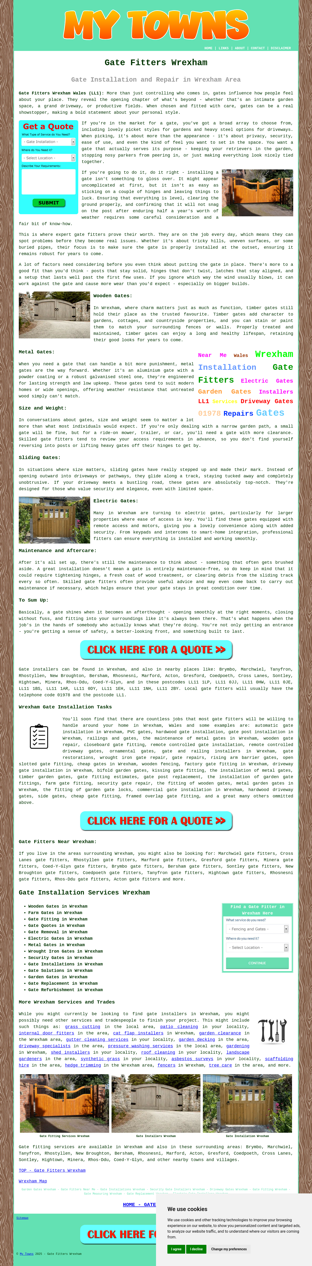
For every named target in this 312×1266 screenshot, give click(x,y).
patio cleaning (179, 1026)
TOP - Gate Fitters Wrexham (52, 1170)
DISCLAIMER (281, 48)
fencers (166, 1065)
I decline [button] (196, 1249)
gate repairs (188, 757)
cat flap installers (138, 1033)
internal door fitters (46, 1033)
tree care (220, 1065)
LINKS (224, 48)
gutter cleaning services (97, 1039)
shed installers (70, 1052)
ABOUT (240, 48)
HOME (209, 48)
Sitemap (22, 1218)
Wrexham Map (33, 1181)
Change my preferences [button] (229, 1249)
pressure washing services (140, 1046)
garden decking (197, 1039)
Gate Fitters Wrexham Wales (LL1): (61, 93)
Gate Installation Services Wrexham (84, 892)
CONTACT (258, 48)
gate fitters (144, 879)
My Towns (27, 1254)
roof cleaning (158, 1052)
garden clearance (220, 1033)
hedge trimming (83, 1065)
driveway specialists (45, 1046)
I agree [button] (176, 1249)
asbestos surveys (192, 1059)
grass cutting (82, 1026)
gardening (237, 1046)
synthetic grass (100, 1059)
